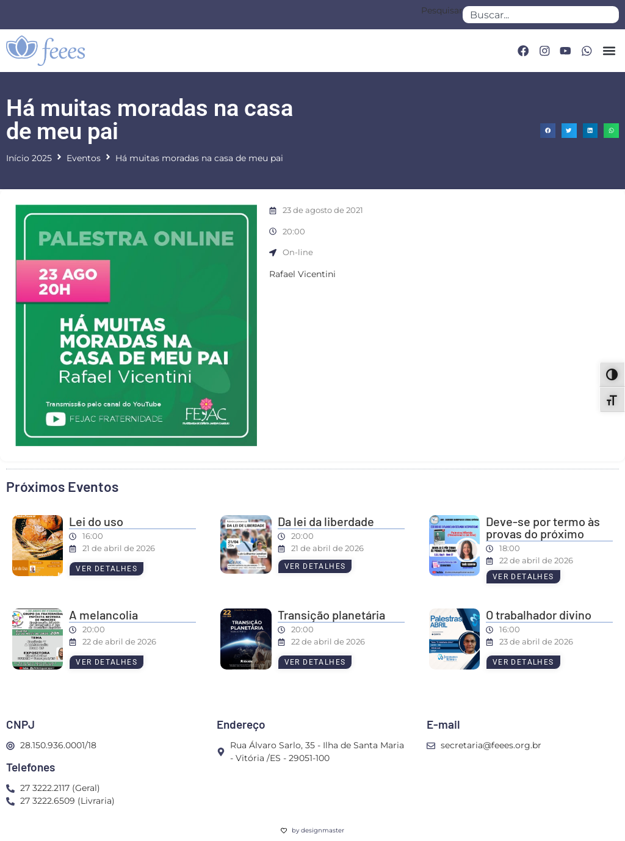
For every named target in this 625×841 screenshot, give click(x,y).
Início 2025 (29, 158)
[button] (609, 51)
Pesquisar (442, 11)
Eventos (84, 158)
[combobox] (541, 14)
